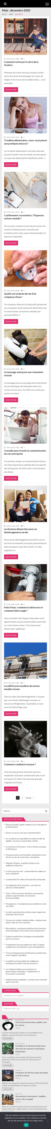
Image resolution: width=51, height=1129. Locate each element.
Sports (18, 1070)
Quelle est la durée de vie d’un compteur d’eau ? (20, 295)
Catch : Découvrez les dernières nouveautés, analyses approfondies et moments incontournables (25, 895)
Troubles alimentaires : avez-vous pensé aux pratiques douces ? (25, 142)
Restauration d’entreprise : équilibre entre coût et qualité (30, 1097)
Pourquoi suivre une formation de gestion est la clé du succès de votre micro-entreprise (26, 856)
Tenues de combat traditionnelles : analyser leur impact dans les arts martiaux (26, 921)
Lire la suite (7, 1038)
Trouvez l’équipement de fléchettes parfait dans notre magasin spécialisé (26, 954)
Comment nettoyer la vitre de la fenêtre (21, 63)
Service (19, 1094)
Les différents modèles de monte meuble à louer (22, 688)
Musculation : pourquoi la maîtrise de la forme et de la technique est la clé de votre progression (26, 929)
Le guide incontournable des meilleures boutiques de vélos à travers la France (22, 962)
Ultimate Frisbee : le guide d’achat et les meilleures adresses (22, 864)
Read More (11, 89)
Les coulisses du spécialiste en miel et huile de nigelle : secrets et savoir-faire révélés (25, 839)
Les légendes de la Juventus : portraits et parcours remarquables (23, 886)
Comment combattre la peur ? (20, 764)
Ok (26, 1125)
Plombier (19, 1020)
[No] (47, 1120)
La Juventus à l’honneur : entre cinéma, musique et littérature (26, 848)
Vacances (20, 1043)
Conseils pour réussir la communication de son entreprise (25, 452)
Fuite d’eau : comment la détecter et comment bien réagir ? (23, 609)
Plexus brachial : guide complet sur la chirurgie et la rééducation (26, 825)
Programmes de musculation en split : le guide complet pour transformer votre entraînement (25, 945)
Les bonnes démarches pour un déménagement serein (20, 531)
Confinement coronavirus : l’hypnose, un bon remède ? (24, 217)
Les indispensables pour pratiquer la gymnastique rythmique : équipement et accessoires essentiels (23, 971)
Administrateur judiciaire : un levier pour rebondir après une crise (26, 980)
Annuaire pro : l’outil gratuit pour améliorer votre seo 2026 (26, 905)
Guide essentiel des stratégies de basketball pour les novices (25, 937)
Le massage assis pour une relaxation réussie (23, 374)
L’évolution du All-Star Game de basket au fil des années (31, 1074)
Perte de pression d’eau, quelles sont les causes (31, 1023)
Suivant (28, 798)
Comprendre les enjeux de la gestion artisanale (25, 879)
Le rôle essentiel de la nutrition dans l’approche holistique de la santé (26, 913)
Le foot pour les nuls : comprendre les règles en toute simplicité (26, 872)
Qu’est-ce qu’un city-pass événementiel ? (23, 833)
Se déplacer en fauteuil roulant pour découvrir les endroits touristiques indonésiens (30, 1049)
